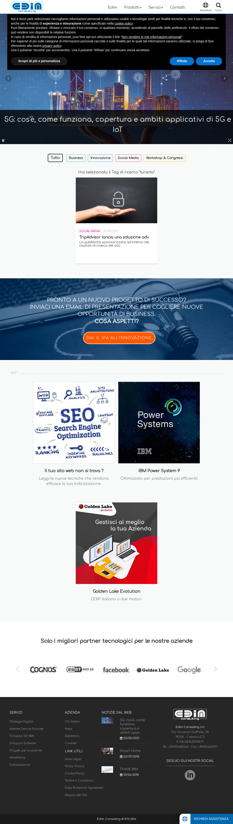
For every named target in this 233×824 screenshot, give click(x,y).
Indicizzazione (20, 764)
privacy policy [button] (52, 46)
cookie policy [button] (123, 23)
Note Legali (73, 759)
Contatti (177, 7)
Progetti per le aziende (26, 750)
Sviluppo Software (23, 743)
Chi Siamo (72, 721)
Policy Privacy (74, 766)
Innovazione (100, 158)
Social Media (128, 158)
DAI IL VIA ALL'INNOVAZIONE (119, 338)
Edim (112, 7)
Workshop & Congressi (164, 158)
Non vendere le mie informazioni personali (151, 37)
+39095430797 (208, 746)
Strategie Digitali (21, 721)
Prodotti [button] (133, 7)
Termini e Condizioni (79, 780)
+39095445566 (179, 746)
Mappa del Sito (76, 795)
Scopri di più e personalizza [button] (39, 61)
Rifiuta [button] (182, 61)
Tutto (55, 158)
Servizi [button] (155, 7)
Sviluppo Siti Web (22, 736)
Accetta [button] (209, 61)
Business (76, 158)
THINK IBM (129, 769)
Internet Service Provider (27, 728)
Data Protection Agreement (84, 787)
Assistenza (72, 736)
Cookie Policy (74, 773)
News (68, 728)
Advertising (17, 757)
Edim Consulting (109, 819)
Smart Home (130, 751)
